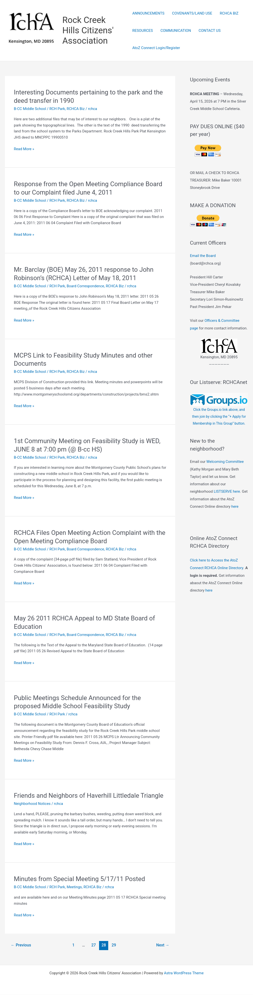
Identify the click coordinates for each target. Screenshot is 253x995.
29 (114, 945)
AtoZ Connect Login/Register (156, 48)
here (234, 514)
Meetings (74, 887)
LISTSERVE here (227, 500)
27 (93, 945)
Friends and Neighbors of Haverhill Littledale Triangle (89, 795)
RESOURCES (142, 30)
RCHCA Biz (76, 109)
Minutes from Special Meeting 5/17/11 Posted (80, 879)
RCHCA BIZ (228, 13)
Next (162, 945)
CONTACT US (209, 30)
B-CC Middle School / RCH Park (39, 109)
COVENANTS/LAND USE (192, 13)
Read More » (24, 149)
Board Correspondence (86, 286)
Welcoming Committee (225, 470)
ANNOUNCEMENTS (148, 13)
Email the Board (203, 255)
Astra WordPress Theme (184, 973)
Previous (21, 945)
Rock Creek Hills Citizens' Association (88, 30)
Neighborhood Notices (32, 803)
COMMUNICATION (175, 30)
